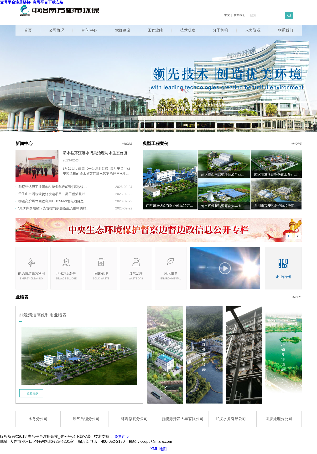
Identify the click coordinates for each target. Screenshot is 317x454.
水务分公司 (37, 419)
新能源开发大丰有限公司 (182, 419)
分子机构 (220, 30)
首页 (28, 30)
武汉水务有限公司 (230, 419)
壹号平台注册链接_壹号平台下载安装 (31, 2)
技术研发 (187, 30)
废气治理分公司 (86, 419)
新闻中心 (89, 30)
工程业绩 (155, 30)
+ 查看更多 (31, 393)
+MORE (127, 143)
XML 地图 (158, 449)
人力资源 (252, 30)
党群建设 (122, 30)
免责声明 (122, 436)
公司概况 (56, 30)
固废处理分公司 (278, 419)
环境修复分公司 (134, 419)
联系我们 (239, 15)
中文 (227, 15)
